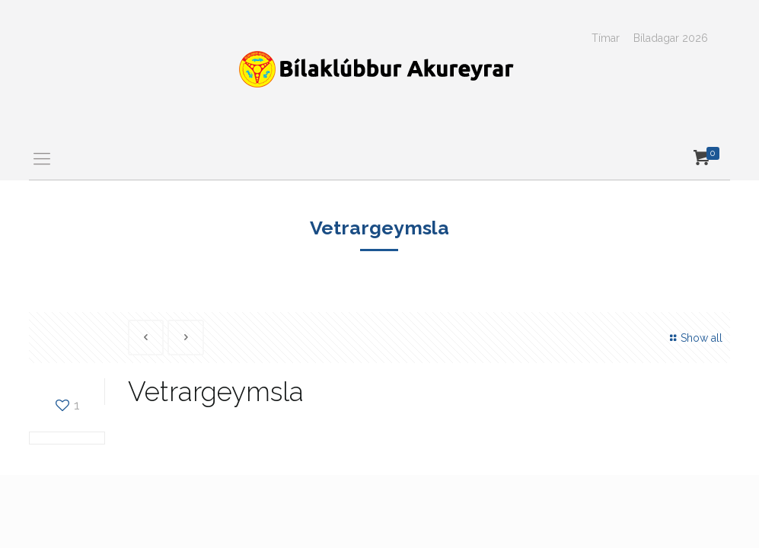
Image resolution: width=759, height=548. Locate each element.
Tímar (606, 38)
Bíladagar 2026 (670, 38)
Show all (693, 338)
